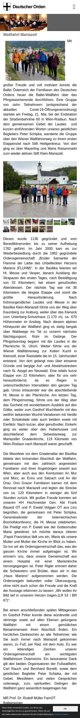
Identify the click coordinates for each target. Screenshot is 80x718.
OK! (65, 708)
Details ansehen (61, 714)
